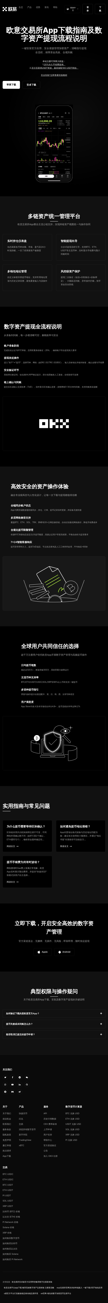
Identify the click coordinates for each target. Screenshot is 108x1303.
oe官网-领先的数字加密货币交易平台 (56, 1293)
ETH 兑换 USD (72, 1118)
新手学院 (23, 1134)
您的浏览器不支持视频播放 (54, 144)
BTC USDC (8, 1174)
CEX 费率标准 (50, 1124)
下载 (100, 9)
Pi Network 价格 (10, 1222)
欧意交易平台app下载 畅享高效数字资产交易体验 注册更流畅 (29, 1288)
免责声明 (7, 1140)
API (45, 1113)
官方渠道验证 (50, 1145)
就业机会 (7, 1118)
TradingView (25, 1140)
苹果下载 (11, 84)
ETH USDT (8, 1190)
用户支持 (48, 1134)
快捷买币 (23, 1113)
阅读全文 (13, 846)
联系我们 (7, 1124)
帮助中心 (48, 1140)
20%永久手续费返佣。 (54, 64)
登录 (88, 9)
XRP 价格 (7, 1232)
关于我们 (7, 1113)
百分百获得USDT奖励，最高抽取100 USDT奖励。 (54, 68)
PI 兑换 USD (71, 1140)
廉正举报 (7, 1145)
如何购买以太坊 (10, 1248)
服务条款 (7, 1129)
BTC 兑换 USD (72, 1113)
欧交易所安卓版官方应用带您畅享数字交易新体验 (32, 1282)
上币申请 (48, 1129)
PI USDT (7, 1195)
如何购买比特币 (10, 1243)
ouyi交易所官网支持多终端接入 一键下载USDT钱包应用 (79, 1288)
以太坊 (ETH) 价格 (11, 1216)
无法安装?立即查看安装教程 (54, 75)
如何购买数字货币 (11, 1238)
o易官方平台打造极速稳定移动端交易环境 (21, 1293)
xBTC (21, 1145)
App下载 (7, 1156)
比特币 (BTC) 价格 (11, 1211)
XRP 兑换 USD (72, 1134)
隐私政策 (7, 1134)
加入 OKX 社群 (51, 1156)
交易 (21, 1124)
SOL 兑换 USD (72, 1129)
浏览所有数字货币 (27, 1129)
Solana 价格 (8, 1227)
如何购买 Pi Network (12, 1259)
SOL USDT (8, 1200)
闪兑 (21, 1118)
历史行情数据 (50, 1118)
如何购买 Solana (10, 1254)
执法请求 (7, 1150)
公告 (46, 1150)
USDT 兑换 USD (73, 1124)
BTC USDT (8, 1185)
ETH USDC (8, 1179)
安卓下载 (31, 84)
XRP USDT (8, 1206)
